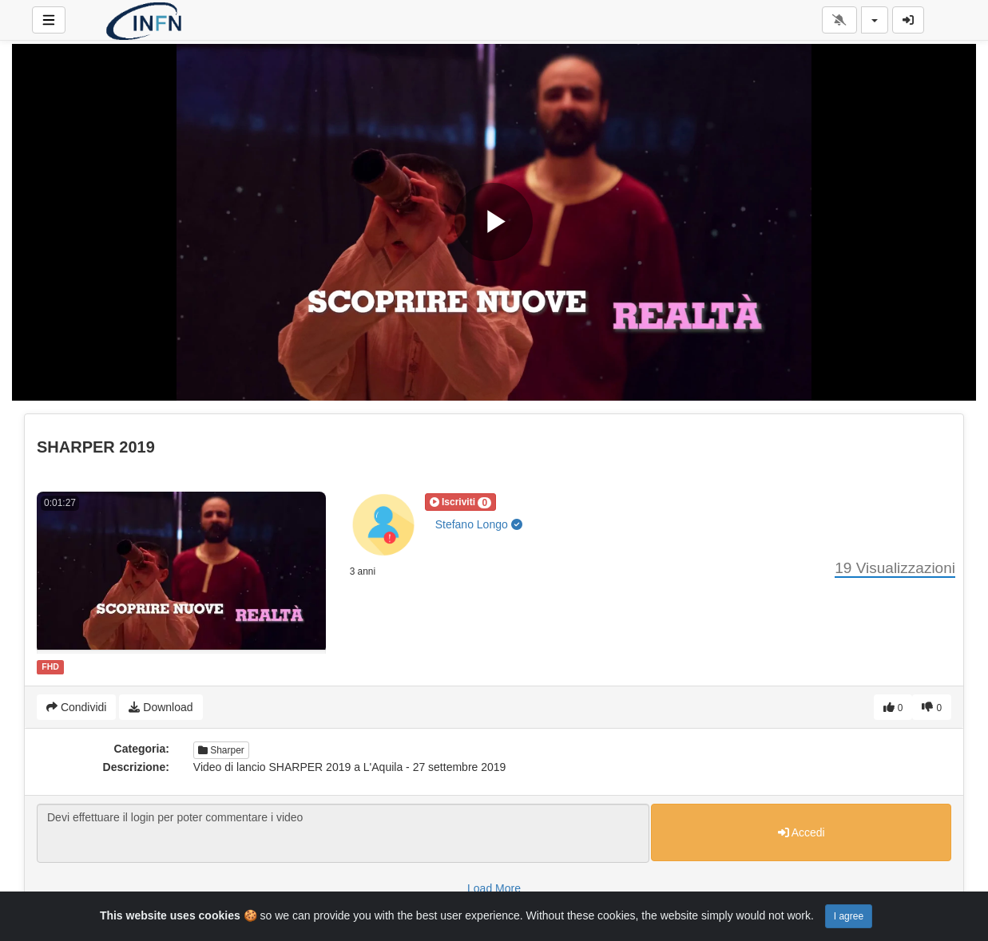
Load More (494, 888)
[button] (460, 502)
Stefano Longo (478, 524)
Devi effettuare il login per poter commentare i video (343, 833)
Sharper (221, 750)
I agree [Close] (848, 916)
